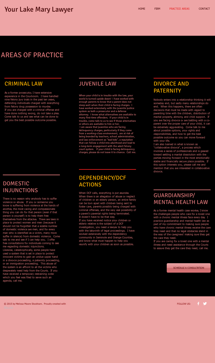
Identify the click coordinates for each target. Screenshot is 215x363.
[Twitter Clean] (205, 303)
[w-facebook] (198, 303)
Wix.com (8, 307)
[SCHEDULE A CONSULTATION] (189, 268)
